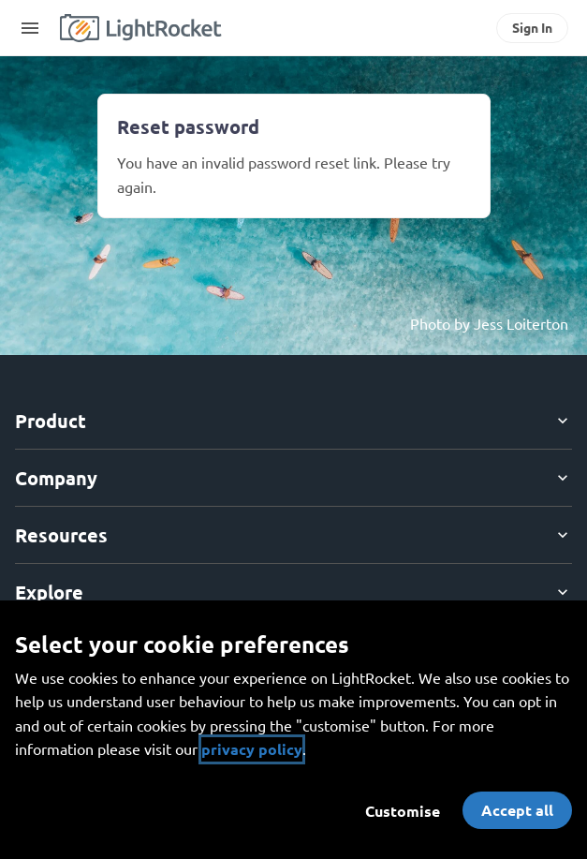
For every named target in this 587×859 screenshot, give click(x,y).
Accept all (517, 810)
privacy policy (251, 749)
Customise (402, 811)
